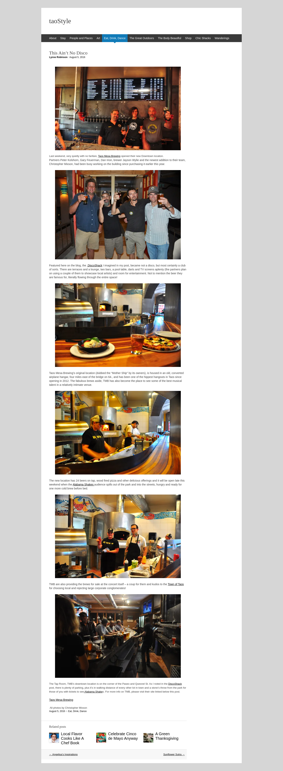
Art (98, 38)
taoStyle (60, 21)
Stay (63, 38)
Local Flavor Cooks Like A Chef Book (72, 738)
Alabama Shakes (83, 484)
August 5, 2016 (77, 57)
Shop (188, 38)
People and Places (81, 38)
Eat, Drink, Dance (115, 38)
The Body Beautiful (169, 38)
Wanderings (222, 38)
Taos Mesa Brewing (109, 156)
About (52, 38)
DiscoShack (94, 265)
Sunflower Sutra (174, 754)
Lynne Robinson (58, 57)
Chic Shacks (203, 38)
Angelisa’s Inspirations (63, 754)
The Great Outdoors (142, 38)
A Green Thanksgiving (166, 736)
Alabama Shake (93, 691)
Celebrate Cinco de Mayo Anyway (123, 736)
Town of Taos (176, 584)
